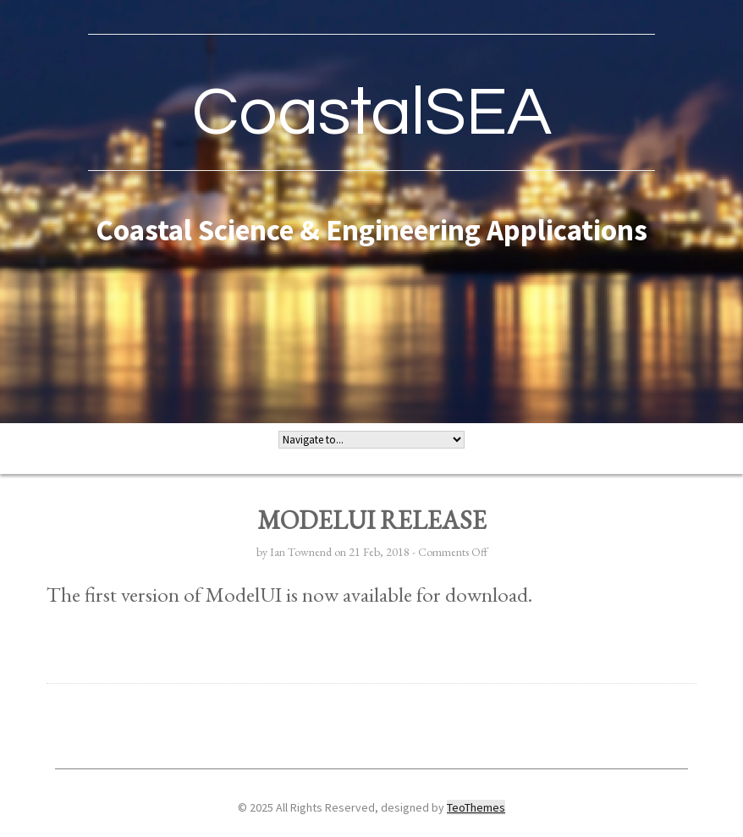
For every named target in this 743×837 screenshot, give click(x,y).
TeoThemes (476, 807)
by (263, 551)
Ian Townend (301, 551)
